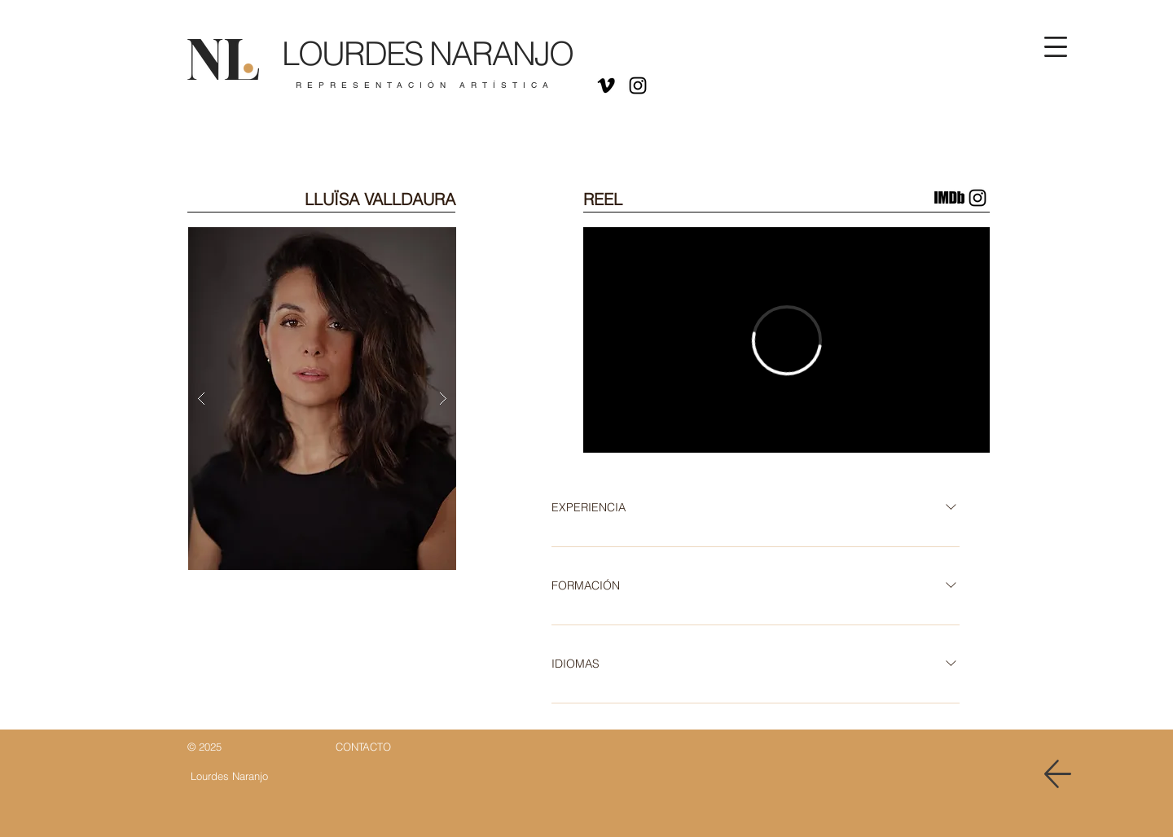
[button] (1055, 47)
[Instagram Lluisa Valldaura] (977, 197)
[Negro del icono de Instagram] (637, 85)
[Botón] (416, 62)
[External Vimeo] (786, 340)
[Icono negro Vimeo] (606, 85)
